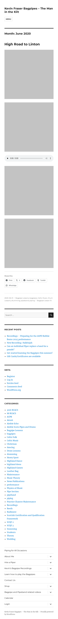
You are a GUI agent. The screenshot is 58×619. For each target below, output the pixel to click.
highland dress (14, 464)
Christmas (12, 444)
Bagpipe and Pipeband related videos (22, 592)
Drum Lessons (14, 451)
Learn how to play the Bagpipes (19, 574)
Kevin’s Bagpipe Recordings (18, 568)
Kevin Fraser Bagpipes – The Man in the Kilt (21, 612)
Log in (10, 380)
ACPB (9, 417)
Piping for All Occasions (15, 550)
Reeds (10, 508)
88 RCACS (11, 413)
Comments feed (14, 386)
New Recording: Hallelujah (19, 343)
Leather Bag (12, 471)
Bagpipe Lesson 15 (44, 300)
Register (11, 376)
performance (13, 484)
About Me (9, 556)
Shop (7, 586)
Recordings (12, 505)
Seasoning (12, 529)
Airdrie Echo (13, 423)
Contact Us (9, 580)
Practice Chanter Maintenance (21, 501)
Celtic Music (42, 298)
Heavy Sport (13, 457)
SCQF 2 (10, 522)
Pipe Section (13, 491)
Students (11, 532)
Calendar (8, 598)
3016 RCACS (12, 410)
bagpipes (33, 298)
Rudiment (11, 512)
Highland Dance (14, 461)
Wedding (11, 539)
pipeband (25, 300)
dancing (11, 447)
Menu (8, 19)
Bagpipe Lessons (22, 298)
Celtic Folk (12, 437)
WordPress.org (14, 390)
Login (7, 604)
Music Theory (13, 478)
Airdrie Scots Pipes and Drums (21, 427)
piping (32, 300)
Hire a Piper (10, 562)
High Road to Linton (22, 44)
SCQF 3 (10, 525)
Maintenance (13, 474)
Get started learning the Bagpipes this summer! (30, 353)
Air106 (10, 420)
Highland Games (15, 467)
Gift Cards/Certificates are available (24, 356)
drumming (15, 300)
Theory (10, 535)
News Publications (15, 481)
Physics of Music (15, 488)
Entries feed (12, 383)
